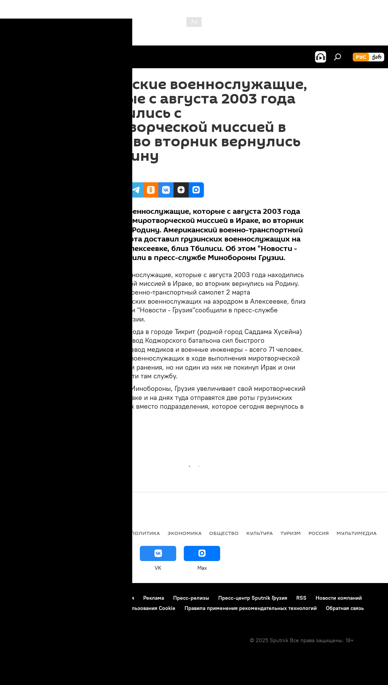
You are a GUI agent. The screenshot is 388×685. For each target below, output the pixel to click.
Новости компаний (339, 597)
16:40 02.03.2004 (102, 172)
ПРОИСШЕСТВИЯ (102, 433)
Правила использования (104, 597)
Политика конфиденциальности (47, 608)
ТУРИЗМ (290, 533)
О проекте (20, 597)
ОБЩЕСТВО (224, 533)
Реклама (153, 597)
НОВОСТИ (20, 533)
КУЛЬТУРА (259, 533)
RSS (301, 597)
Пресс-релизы (191, 597)
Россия (318, 533)
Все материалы (101, 533)
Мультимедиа (356, 533)
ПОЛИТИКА (145, 533)
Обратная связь (345, 608)
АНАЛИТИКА (57, 533)
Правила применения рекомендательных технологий (251, 608)
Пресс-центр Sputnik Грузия (252, 597)
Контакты (54, 597)
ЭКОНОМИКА (184, 533)
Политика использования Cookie (135, 608)
